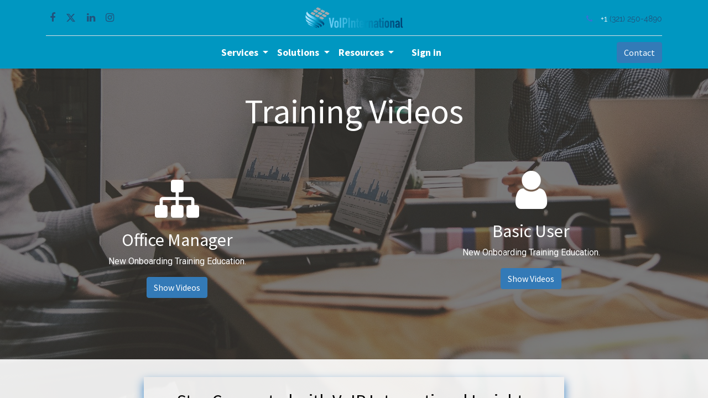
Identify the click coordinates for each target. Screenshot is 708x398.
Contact (638, 52)
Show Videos (177, 287)
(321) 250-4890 (634, 18)
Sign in (426, 52)
